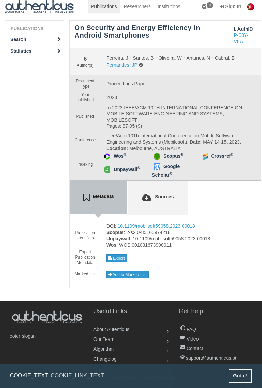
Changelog (105, 359)
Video (189, 339)
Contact (191, 348)
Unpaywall (127, 169)
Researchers (137, 6)
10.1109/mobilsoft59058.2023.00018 (156, 226)
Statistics (35, 51)
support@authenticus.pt (208, 358)
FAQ (188, 329)
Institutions (169, 6)
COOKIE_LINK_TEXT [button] (77, 375)
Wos (120, 156)
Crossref (222, 156)
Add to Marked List (127, 274)
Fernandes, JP (121, 65)
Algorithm (103, 349)
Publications (104, 6)
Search (35, 39)
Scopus (173, 156)
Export (116, 258)
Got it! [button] (240, 375)
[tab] (99, 197)
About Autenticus (111, 329)
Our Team (103, 339)
